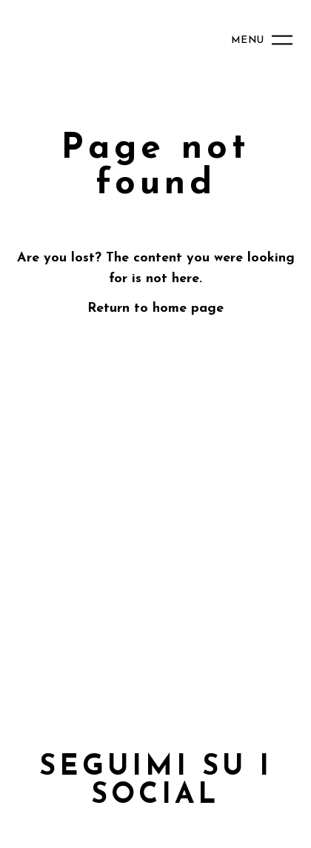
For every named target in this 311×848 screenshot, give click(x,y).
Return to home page (155, 308)
